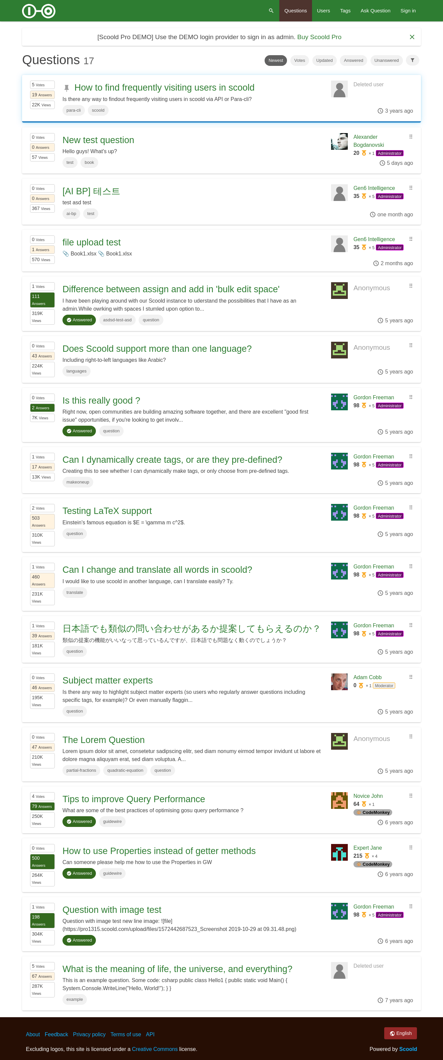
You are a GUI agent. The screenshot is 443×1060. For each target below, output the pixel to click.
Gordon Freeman (373, 397)
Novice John (368, 796)
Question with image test (111, 910)
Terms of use (126, 1034)
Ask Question (376, 10)
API (150, 1034)
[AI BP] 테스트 (91, 191)
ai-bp (71, 213)
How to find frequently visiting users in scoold (165, 88)
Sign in (408, 10)
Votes (299, 60)
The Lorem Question (103, 740)
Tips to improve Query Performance (133, 799)
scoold (98, 110)
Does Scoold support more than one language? (157, 349)
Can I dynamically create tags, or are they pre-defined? (172, 460)
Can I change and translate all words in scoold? (157, 570)
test (69, 162)
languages (76, 371)
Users (323, 10)
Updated (324, 60)
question (151, 319)
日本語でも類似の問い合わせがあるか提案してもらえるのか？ (191, 629)
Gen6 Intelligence (374, 188)
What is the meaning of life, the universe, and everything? (177, 969)
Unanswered (387, 60)
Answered (353, 60)
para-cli (73, 110)
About (33, 1034)
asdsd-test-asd (117, 319)
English (401, 1034)
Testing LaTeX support (107, 511)
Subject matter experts (107, 680)
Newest (276, 60)
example (74, 999)
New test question (98, 140)
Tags (345, 10)
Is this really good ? (101, 401)
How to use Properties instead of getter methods (159, 851)
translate (74, 592)
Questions (295, 10)
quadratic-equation (125, 770)
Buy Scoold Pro (319, 36)
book (89, 162)
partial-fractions (81, 770)
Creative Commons (155, 1049)
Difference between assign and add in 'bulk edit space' (171, 289)
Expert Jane (367, 848)
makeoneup (77, 482)
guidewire (112, 821)
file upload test (91, 242)
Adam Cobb (367, 677)
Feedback (56, 1034)
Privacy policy (89, 1034)
